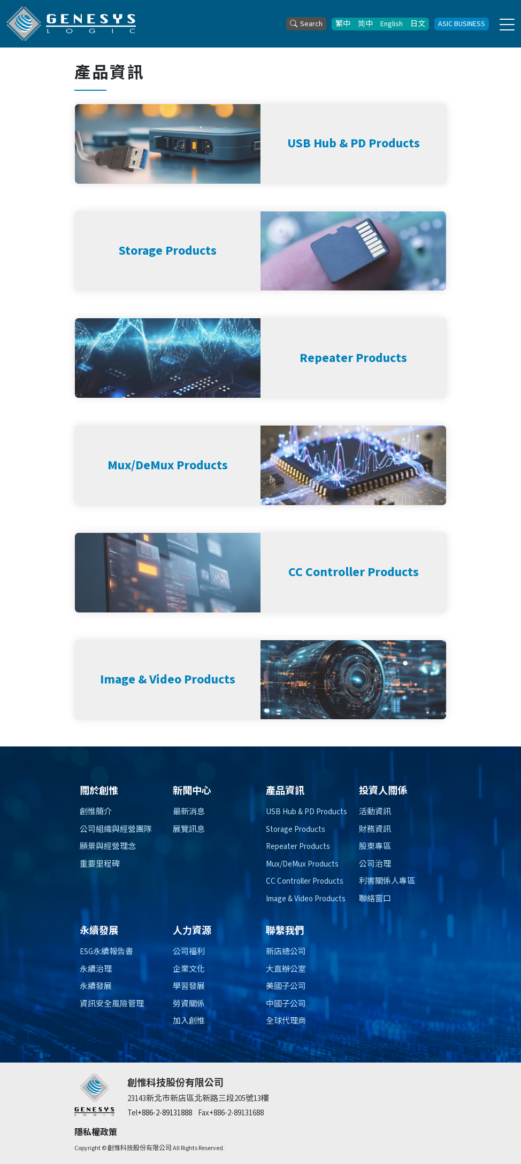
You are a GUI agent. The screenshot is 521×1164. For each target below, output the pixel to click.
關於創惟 (99, 791)
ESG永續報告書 (106, 951)
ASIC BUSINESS (461, 24)
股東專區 (375, 846)
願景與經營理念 (108, 846)
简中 (365, 24)
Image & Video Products (306, 899)
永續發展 (99, 931)
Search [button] (306, 24)
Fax (203, 1113)
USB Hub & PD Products (306, 811)
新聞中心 (192, 791)
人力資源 (192, 931)
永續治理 (96, 969)
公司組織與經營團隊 (116, 829)
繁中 (342, 24)
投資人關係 (383, 791)
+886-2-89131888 (164, 1113)
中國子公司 (286, 1004)
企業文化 (189, 969)
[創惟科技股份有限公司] (71, 23)
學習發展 (189, 986)
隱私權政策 (95, 1132)
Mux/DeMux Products (302, 864)
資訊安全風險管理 (112, 1004)
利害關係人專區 (387, 881)
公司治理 (375, 864)
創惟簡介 (96, 811)
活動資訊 (375, 811)
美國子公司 (286, 986)
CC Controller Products (304, 881)
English (391, 24)
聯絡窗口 (375, 899)
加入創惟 (189, 1021)
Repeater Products (298, 846)
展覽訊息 (189, 829)
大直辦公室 (286, 969)
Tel (132, 1113)
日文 (417, 24)
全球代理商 (286, 1021)
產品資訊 (285, 791)
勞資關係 (189, 1004)
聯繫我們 (285, 931)
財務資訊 (375, 829)
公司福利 (189, 951)
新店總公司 (286, 951)
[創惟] (94, 1094)
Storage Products (295, 829)
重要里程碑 (100, 864)
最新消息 (189, 811)
